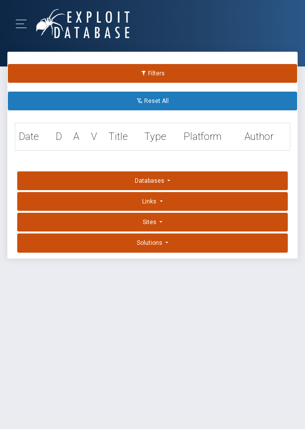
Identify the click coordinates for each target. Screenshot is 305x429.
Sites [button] (150, 222)
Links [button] (150, 201)
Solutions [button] (150, 242)
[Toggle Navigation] (24, 24)
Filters (153, 73)
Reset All (153, 101)
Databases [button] (150, 180)
